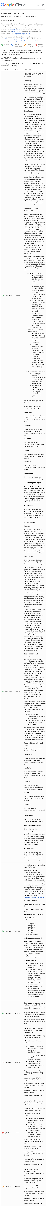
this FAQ (15, 32)
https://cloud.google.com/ (23, 34)
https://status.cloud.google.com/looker (27, 41)
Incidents (22, 13)
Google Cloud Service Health (9, 13)
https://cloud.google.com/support (34, 897)
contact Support (14, 30)
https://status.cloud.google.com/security (14, 39)
